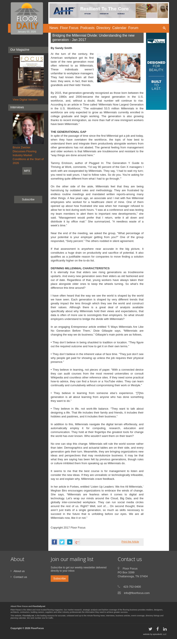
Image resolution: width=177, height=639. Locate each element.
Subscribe (28, 199)
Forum (133, 28)
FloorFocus (37, 628)
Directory (103, 28)
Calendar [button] (119, 28)
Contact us (20, 577)
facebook (54, 542)
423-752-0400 (132, 586)
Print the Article (130, 541)
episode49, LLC (159, 634)
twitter (62, 542)
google (77, 542)
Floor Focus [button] (69, 28)
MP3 (27, 170)
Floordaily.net (28, 616)
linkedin (69, 542)
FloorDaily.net (38, 606)
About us (19, 571)
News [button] (53, 28)
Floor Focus (16, 610)
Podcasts (87, 28)
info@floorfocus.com (137, 593)
